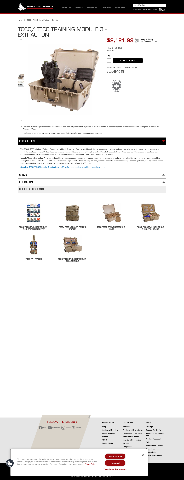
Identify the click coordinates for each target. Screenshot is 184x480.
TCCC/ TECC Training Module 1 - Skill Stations (72, 260)
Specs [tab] (23, 174)
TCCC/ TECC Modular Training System (72, 228)
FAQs (148, 442)
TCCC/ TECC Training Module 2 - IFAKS (111, 228)
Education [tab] (26, 182)
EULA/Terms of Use (93, 476)
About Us (126, 427)
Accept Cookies (115, 456)
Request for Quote (153, 430)
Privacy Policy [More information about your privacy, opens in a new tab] (90, 464)
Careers (126, 443)
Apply (150, 39)
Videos (105, 437)
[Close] (143, 455)
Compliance (128, 447)
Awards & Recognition (132, 440)
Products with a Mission (133, 430)
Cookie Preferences (154, 455)
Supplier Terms (107, 476)
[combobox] (149, 5)
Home (20, 20)
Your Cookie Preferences (115, 469)
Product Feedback (153, 439)
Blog (104, 427)
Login (143, 39)
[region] (79, 462)
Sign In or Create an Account (145, 9)
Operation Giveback (131, 437)
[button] (21, 40)
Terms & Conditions (78, 476)
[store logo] (36, 7)
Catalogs (149, 427)
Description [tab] (27, 141)
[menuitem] (66, 7)
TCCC (104, 440)
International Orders (154, 446)
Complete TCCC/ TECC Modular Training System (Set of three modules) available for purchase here (62, 167)
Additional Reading (110, 430)
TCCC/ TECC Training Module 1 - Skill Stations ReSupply (33, 228)
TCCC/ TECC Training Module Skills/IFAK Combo (150, 228)
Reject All (115, 463)
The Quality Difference (132, 433)
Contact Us (150, 449)
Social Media (107, 443)
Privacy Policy (151, 452)
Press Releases (108, 433)
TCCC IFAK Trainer (34, 259)
